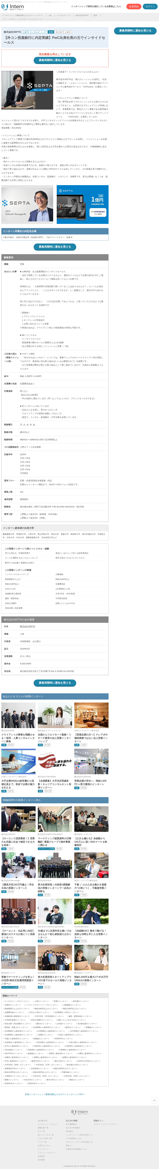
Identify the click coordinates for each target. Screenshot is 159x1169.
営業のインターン (61, 1001)
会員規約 (41, 1156)
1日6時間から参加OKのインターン (51, 1031)
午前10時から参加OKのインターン (50, 1042)
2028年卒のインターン (14, 1083)
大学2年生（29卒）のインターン (77, 1076)
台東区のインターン (13, 1005)
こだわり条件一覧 (45, 1138)
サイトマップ (43, 1149)
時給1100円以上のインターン (65, 1068)
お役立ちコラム (44, 1146)
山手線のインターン (64, 1024)
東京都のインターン (81, 1001)
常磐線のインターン (94, 1027)
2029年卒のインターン (63, 1039)
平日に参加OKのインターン (16, 1061)
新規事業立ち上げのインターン (17, 1009)
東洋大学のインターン (55, 1080)
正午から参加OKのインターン (17, 1046)
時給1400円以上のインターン (45, 1072)
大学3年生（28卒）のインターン (18, 1065)
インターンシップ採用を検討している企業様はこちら (96, 6)
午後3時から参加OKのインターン (40, 1050)
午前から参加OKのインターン (70, 1035)
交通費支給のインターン (14, 1012)
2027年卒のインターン (14, 1053)
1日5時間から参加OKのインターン (18, 1031)
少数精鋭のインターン (72, 1005)
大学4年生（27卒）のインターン (49, 1065)
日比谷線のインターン (13, 1050)
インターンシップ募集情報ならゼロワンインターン (22, 15)
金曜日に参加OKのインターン (74, 1057)
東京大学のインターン (63, 1061)
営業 (95, 15)
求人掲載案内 (71, 1124)
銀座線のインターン (36, 1053)
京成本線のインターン (40, 1068)
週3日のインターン (73, 1027)
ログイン (150, 6)
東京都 (59, 32)
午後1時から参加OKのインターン (46, 1046)
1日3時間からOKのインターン (66, 1012)
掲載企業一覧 (43, 1128)
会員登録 (134, 6)
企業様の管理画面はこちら (76, 1149)
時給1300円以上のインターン (16, 1072)
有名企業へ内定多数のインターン (18, 1024)
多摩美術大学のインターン (15, 1068)
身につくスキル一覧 (46, 1135)
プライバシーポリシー (47, 1153)
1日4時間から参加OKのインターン (47, 1027)
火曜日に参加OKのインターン (90, 1053)
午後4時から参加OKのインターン (72, 1050)
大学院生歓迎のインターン (15, 1020)
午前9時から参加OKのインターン (18, 1042)
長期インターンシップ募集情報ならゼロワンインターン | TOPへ (55, 1094)
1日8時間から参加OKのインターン (18, 1035)
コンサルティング (64, 15)
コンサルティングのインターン (17, 1001)
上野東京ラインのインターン (16, 1076)
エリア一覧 (42, 1142)
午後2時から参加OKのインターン (78, 1046)
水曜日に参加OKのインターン (17, 1057)
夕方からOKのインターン (39, 1012)
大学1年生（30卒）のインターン (46, 1076)
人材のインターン (42, 1001)
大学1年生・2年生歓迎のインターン (49, 1016)
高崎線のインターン (41, 1039)
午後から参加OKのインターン (17, 1039)
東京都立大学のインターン (77, 1065)
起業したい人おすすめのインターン (71, 1020)
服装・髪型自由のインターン (80, 1016)
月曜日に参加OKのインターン (61, 1053)
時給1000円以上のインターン (46, 1009)
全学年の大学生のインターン (88, 1061)
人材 (50, 15)
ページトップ (154, 1100)
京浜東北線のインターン (87, 1024)
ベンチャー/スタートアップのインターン (42, 1005)
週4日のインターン (44, 1024)
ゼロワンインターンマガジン (105, 1124)
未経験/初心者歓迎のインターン (17, 1016)
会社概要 (41, 1160)
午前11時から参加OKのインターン (83, 1042)
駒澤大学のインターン (41, 1061)
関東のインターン (12, 1080)
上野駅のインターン (45, 1035)
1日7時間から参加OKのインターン (84, 1031)
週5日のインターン (77, 1080)
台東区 (68, 32)
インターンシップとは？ (47, 1124)
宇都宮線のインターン (71, 1072)
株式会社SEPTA (82, 15)
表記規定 (69, 1131)
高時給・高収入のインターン (16, 1027)
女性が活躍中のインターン (41, 1020)
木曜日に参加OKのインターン (45, 1057)
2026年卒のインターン (37, 1083)
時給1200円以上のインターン (75, 1009)
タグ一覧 (41, 1131)
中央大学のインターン (33, 1080)
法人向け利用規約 (73, 1128)
